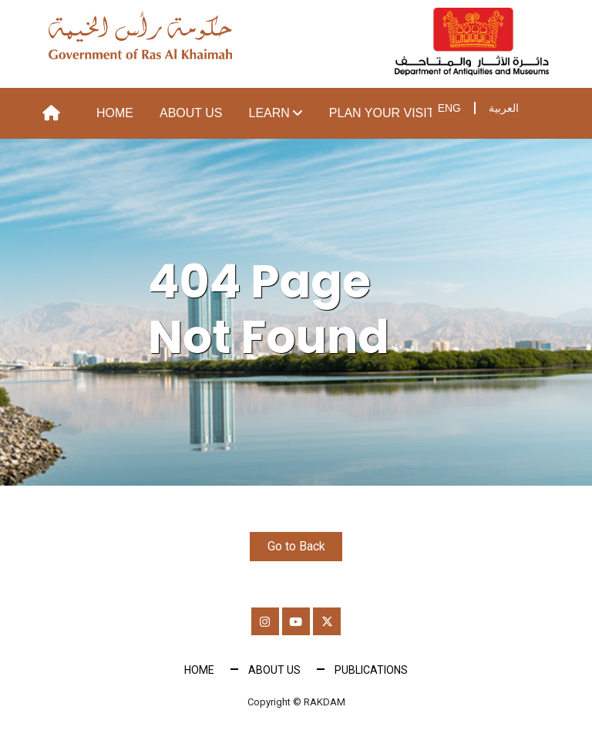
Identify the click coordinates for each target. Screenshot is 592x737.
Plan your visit (382, 112)
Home (114, 112)
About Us (191, 112)
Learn (269, 112)
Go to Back (296, 546)
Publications (371, 673)
